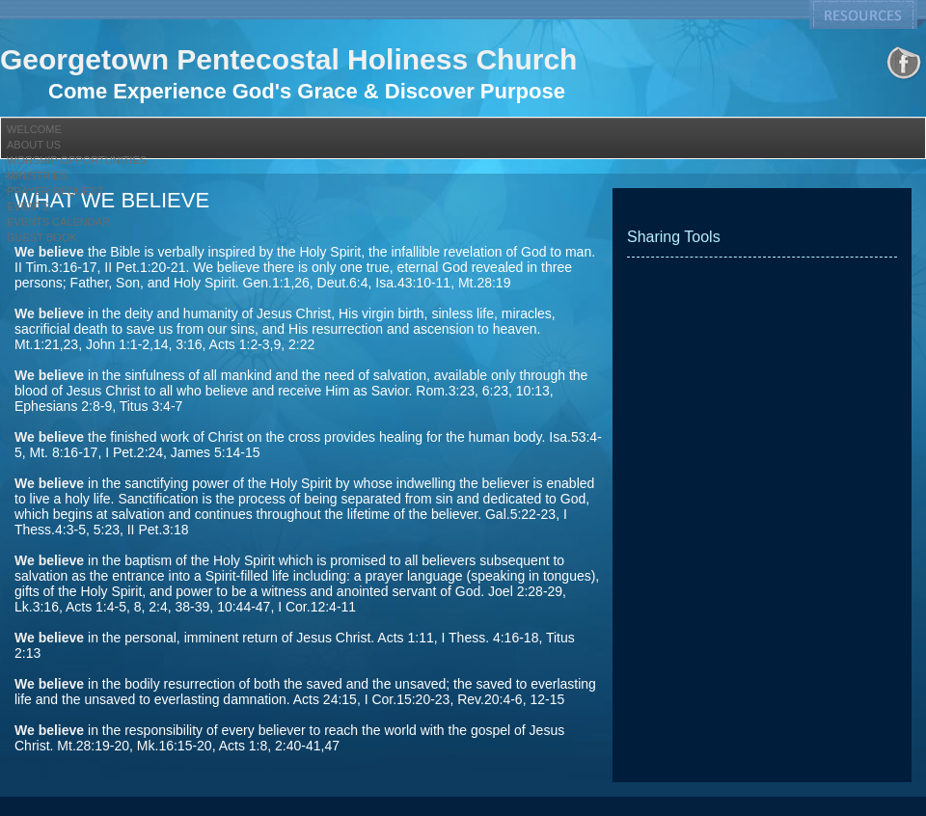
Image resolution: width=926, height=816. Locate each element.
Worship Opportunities (77, 160)
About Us (34, 144)
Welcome (34, 129)
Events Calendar (58, 222)
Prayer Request (55, 191)
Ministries (37, 175)
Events (28, 206)
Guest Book (42, 237)
